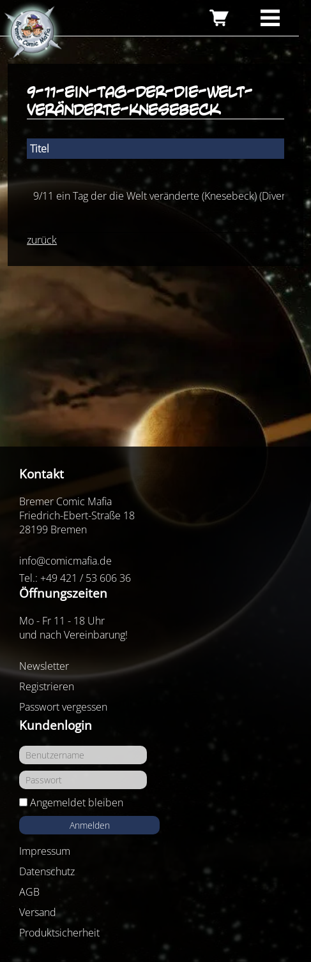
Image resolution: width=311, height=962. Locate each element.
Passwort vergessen (63, 707)
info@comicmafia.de (65, 561)
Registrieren (46, 686)
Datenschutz (47, 871)
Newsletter (44, 666)
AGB (29, 892)
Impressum (44, 851)
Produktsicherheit (59, 933)
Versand (37, 912)
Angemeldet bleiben (76, 803)
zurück (42, 240)
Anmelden (90, 825)
